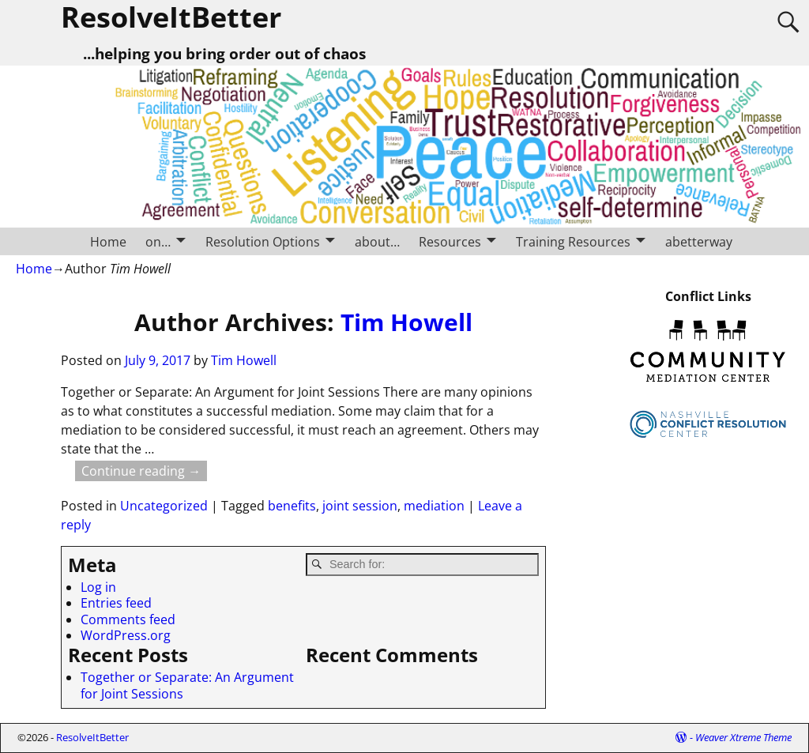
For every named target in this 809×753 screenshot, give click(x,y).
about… (377, 241)
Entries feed (116, 603)
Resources (450, 241)
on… (158, 241)
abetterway (698, 241)
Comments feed (128, 619)
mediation (434, 505)
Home (108, 241)
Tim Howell (406, 322)
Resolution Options (262, 241)
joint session (359, 505)
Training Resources (573, 241)
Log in (98, 587)
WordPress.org (126, 635)
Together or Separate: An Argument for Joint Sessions (187, 685)
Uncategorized (164, 505)
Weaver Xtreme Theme (743, 737)
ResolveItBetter (92, 737)
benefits (292, 505)
